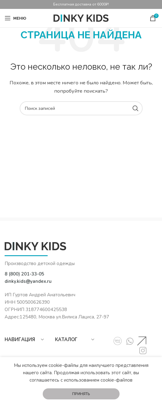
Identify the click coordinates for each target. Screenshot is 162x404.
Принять (81, 393)
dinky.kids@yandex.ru (28, 281)
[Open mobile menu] (15, 18)
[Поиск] (81, 108)
